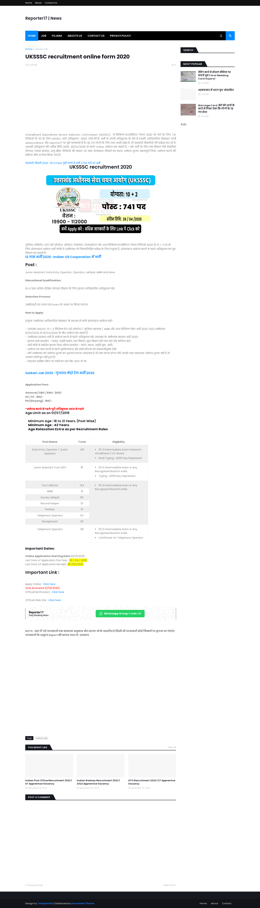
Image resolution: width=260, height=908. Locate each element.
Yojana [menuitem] (57, 36)
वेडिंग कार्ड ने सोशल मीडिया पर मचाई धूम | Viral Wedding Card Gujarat (214, 75)
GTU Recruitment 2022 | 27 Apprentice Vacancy (151, 782)
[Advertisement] (100, 103)
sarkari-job (41, 49)
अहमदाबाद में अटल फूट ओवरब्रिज (216, 90)
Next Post (169, 885)
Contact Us (51, 2)
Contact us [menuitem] (96, 36)
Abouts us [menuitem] (75, 36)
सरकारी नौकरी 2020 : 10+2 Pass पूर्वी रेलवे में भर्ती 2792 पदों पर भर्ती (63, 163)
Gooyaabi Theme (83, 903)
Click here (48, 584)
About (38, 2)
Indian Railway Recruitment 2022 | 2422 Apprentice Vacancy (98, 782)
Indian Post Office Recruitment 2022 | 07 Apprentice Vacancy (48, 782)
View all (172, 747)
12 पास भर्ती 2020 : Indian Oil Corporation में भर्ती (63, 257)
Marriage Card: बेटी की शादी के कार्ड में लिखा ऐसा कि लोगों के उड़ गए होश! (216, 109)
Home (28, 2)
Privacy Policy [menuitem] (120, 36)
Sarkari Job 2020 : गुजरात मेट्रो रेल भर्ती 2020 (59, 373)
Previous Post (35, 885)
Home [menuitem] (32, 36)
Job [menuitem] (43, 36)
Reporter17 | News (43, 18)
